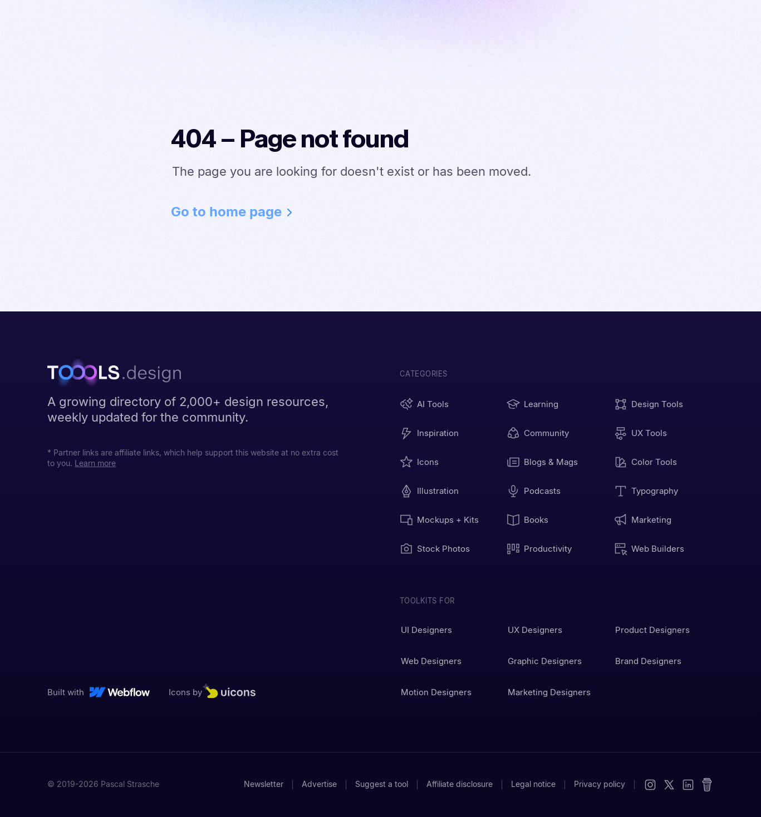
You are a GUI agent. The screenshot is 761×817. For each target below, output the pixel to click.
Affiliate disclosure (459, 784)
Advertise (319, 784)
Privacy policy (599, 784)
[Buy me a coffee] (707, 784)
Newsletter (263, 784)
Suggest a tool (381, 784)
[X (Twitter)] (669, 784)
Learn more (95, 463)
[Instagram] (650, 784)
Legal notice (533, 784)
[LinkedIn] (688, 784)
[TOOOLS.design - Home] (119, 373)
